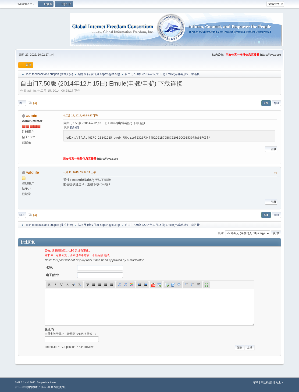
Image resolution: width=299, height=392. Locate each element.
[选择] (74, 127)
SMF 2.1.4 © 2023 (25, 382)
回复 (266, 103)
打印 (276, 103)
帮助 (255, 382)
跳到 (220, 233)
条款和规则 (267, 382)
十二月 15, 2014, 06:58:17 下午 (80, 115)
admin (31, 116)
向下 (22, 103)
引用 (271, 149)
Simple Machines (46, 382)
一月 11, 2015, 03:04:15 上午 (79, 172)
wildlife (32, 172)
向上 (22, 214)
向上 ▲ (280, 382)
